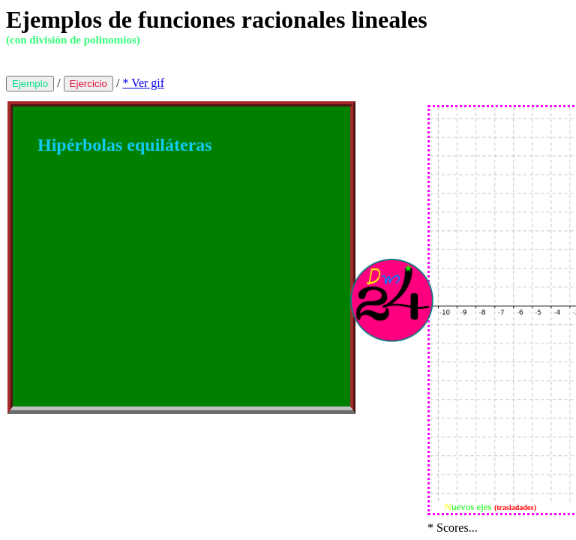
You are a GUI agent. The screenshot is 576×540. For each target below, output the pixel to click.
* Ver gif (143, 82)
